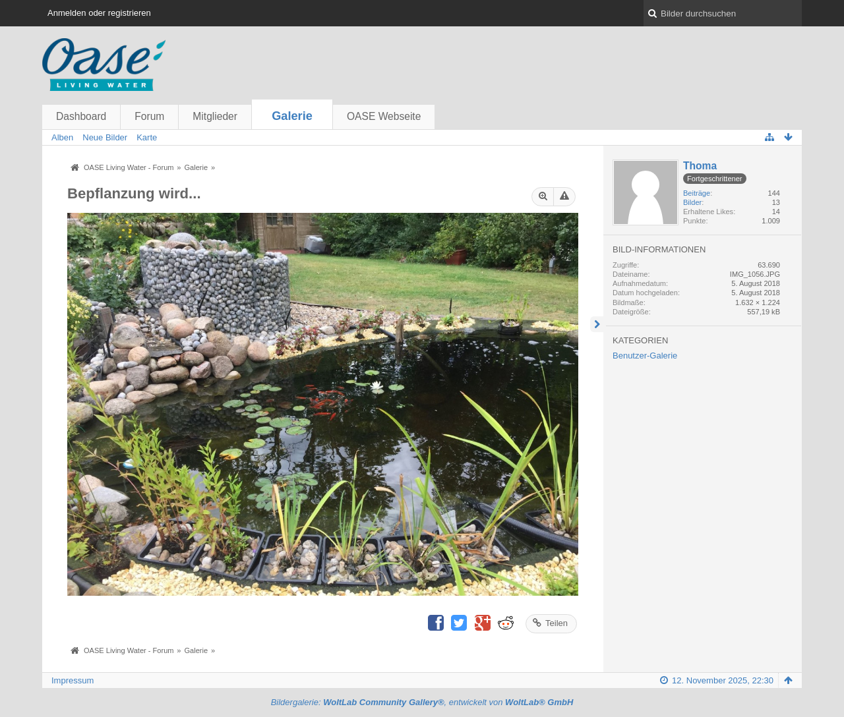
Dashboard (81, 116)
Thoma (700, 165)
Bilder (692, 202)
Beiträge (696, 193)
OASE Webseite (384, 116)
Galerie (292, 116)
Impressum (72, 680)
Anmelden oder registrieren (99, 13)
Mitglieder (215, 116)
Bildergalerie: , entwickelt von (422, 702)
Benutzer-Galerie (645, 355)
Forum (149, 116)
